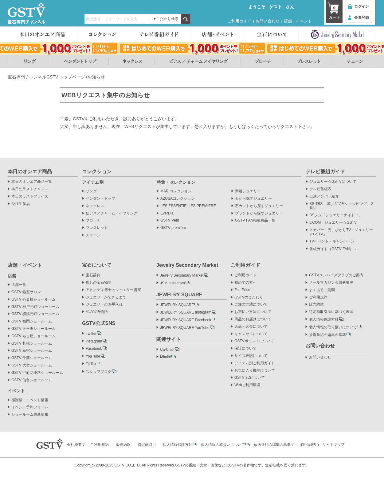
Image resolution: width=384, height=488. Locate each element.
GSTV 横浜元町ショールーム (35, 314)
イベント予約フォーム (29, 407)
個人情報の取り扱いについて (333, 327)
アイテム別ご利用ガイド (254, 363)
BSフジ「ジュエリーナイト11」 (335, 215)
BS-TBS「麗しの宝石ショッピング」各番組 (341, 206)
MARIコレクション (176, 191)
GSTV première (173, 228)
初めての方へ (245, 283)
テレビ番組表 (320, 189)
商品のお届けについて (252, 319)
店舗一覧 (18, 285)
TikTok (91, 364)
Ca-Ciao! (167, 349)
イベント (304, 21)
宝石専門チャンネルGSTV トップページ (46, 76)
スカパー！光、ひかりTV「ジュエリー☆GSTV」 (341, 232)
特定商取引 (147, 444)
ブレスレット (309, 61)
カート (334, 12)
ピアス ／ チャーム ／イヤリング (198, 61)
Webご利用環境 (247, 385)
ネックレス (132, 61)
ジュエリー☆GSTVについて (332, 182)
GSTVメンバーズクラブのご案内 (336, 275)
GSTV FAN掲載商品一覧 (255, 220)
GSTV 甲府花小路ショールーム (37, 373)
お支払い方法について (252, 312)
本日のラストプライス (29, 196)
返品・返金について (251, 327)
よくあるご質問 (322, 290)
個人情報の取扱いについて (223, 444)
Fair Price (242, 290)
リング (29, 61)
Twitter (91, 333)
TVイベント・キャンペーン (332, 241)
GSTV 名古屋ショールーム (33, 336)
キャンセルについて (251, 334)
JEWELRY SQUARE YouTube (185, 328)
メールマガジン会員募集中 (331, 283)
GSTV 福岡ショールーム (31, 321)
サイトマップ (334, 444)
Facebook (94, 348)
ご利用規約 (318, 297)
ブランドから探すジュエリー (259, 213)
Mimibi (165, 357)
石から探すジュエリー (253, 199)
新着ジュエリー (248, 191)
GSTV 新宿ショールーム (31, 351)
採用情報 (306, 444)
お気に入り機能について (254, 371)
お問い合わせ (268, 21)
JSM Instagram (172, 283)
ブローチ (263, 61)
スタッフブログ (99, 372)
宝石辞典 (93, 275)
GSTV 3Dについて (249, 378)
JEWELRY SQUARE (177, 305)
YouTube (93, 356)
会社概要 (74, 444)
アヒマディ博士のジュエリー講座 (113, 290)
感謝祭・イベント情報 (29, 400)
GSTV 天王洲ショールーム (33, 329)
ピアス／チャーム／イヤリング (111, 213)
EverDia (167, 213)
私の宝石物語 (97, 312)
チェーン (355, 61)
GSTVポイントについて (254, 341)
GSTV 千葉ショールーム (31, 358)
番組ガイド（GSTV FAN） (331, 249)
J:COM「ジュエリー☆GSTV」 (334, 223)
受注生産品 (20, 204)
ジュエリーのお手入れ (104, 304)
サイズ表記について (251, 356)
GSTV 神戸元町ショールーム (35, 307)
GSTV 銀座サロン (26, 292)
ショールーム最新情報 (29, 415)
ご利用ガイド (239, 21)
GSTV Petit (169, 220)
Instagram (94, 341)
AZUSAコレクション (177, 199)
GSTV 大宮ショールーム (31, 365)
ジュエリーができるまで (106, 297)
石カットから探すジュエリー (259, 206)
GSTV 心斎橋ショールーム (33, 300)
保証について (245, 348)
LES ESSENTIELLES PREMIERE (188, 206)
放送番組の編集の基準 (327, 335)
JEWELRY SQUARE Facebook (185, 320)
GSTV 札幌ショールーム (31, 344)
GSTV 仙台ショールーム (31, 380)
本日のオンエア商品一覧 (31, 182)
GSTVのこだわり (248, 297)
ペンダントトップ (80, 61)
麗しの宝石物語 (99, 283)
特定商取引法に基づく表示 (331, 312)
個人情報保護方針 (324, 319)
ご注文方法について (251, 304)
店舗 (288, 21)
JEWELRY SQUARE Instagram (185, 312)
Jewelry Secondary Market (181, 275)
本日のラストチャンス (29, 189)
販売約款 (316, 304)
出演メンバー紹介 (324, 196)
